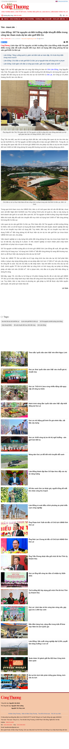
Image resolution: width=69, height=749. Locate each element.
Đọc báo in (46, 11)
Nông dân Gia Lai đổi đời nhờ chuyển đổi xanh (46, 454)
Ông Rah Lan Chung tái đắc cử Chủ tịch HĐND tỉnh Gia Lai (48, 540)
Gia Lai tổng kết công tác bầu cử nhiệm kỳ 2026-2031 (47, 574)
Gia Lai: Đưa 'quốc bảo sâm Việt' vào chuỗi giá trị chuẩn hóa (47, 371)
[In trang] (67, 42)
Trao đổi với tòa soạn (44, 713)
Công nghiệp (47, 19)
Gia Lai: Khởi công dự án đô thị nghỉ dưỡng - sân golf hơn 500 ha (47, 439)
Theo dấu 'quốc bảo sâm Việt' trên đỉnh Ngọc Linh (48, 352)
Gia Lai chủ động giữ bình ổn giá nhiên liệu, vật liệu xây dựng (47, 422)
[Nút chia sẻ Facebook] (15, 42)
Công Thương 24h (15, 19)
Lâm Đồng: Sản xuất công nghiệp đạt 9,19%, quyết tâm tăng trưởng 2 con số (48, 642)
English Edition (63, 1)
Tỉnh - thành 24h (8, 27)
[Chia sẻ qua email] (64, 42)
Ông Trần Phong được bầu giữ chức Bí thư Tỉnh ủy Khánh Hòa (48, 557)
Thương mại (38, 19)
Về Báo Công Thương (14, 713)
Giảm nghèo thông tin (58, 11)
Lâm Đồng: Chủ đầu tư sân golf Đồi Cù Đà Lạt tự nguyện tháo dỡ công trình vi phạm (34, 61)
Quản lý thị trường (28, 19)
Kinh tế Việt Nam (21, 11)
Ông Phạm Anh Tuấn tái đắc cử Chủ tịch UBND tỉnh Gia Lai (48, 524)
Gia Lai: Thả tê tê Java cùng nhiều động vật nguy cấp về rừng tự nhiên (47, 388)
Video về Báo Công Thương (29, 713)
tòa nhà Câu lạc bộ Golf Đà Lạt (10, 321)
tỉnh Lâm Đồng (52, 69)
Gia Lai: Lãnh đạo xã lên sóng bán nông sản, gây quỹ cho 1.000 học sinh (47, 608)
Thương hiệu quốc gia (34, 11)
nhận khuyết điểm (7, 325)
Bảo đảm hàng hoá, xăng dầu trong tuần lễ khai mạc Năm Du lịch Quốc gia (47, 625)
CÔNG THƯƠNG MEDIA (7, 11)
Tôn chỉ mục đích (56, 713)
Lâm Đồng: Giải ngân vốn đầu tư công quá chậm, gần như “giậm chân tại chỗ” (32, 64)
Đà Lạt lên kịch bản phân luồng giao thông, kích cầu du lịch (47, 676)
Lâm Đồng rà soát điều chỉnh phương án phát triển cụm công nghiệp (48, 506)
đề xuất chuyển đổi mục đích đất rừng (24, 325)
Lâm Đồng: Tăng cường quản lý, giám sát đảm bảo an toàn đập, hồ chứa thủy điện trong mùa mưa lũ (33, 56)
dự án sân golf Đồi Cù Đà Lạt (29, 321)
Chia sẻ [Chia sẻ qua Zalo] (4, 42)
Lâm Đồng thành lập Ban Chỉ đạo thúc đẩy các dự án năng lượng (48, 473)
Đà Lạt (49, 75)
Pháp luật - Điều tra (59, 19)
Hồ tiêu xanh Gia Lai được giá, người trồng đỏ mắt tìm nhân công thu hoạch (48, 490)
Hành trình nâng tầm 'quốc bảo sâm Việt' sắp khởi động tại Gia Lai (48, 405)
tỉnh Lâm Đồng (42, 325)
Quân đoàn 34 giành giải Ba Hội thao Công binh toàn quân (47, 659)
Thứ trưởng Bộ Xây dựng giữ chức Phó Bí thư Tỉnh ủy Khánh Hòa (48, 591)
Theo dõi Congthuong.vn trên (28, 38)
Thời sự (6, 19)
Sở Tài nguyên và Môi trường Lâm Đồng (51, 321)
